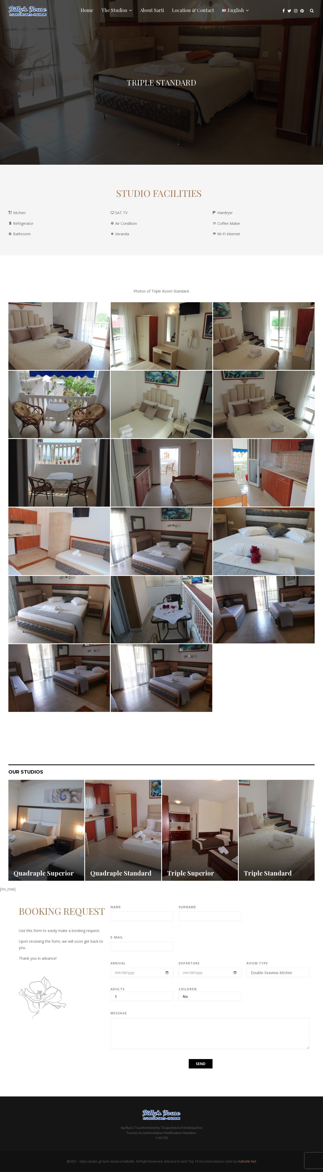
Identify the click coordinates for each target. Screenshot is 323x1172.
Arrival (118, 963)
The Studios (114, 10)
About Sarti (152, 10)
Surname (187, 907)
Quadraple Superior (44, 873)
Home (87, 10)
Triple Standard (268, 873)
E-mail (116, 937)
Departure (189, 963)
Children (210, 993)
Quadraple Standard (121, 873)
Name (115, 907)
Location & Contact (193, 10)
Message (118, 1013)
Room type (257, 963)
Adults (141, 993)
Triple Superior (190, 873)
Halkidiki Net (247, 1161)
